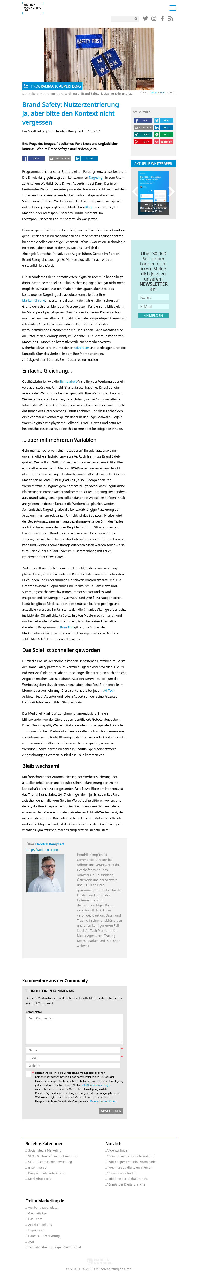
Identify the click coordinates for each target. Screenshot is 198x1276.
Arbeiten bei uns (40, 1225)
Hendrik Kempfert (49, 844)
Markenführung (33, 300)
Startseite (29, 94)
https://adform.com (42, 849)
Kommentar (34, 1012)
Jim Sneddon (158, 92)
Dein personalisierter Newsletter (131, 1156)
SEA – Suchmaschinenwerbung (50, 1162)
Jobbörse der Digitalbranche (128, 1179)
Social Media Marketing (45, 1150)
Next (169, 191)
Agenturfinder (118, 1150)
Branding (66, 627)
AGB (31, 1242)
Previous (137, 191)
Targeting (95, 177)
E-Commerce (37, 1167)
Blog (88, 207)
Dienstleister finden (122, 1173)
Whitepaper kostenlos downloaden (133, 1162)
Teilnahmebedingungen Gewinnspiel (54, 1247)
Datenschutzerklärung (103, 1101)
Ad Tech (108, 690)
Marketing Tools (39, 1179)
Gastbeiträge (37, 1213)
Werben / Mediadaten (43, 1208)
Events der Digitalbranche (126, 1184)
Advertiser (81, 348)
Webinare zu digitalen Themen (130, 1167)
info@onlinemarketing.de (97, 1085)
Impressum (36, 1230)
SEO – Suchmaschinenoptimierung (52, 1156)
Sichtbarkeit (68, 381)
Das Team (35, 1219)
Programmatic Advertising (58, 94)
